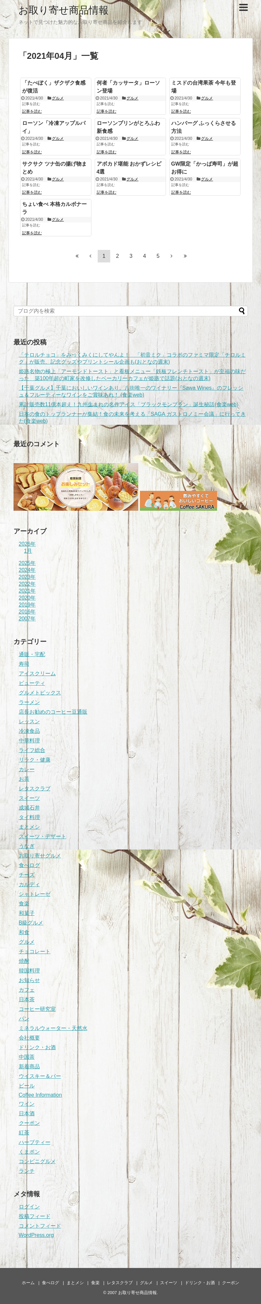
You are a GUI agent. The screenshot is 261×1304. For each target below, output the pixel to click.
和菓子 (27, 913)
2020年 (27, 598)
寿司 (24, 664)
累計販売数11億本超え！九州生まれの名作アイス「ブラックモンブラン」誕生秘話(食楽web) (129, 404)
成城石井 (29, 807)
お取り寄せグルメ (40, 855)
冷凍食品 (29, 731)
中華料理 (29, 740)
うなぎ (27, 846)
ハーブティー (34, 1142)
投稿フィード (34, 1216)
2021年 (27, 591)
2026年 (27, 544)
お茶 (24, 779)
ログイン (29, 1206)
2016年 (27, 611)
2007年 (27, 618)
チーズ (27, 875)
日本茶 (27, 999)
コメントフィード (40, 1226)
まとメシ (29, 827)
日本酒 (27, 1113)
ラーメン (29, 702)
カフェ (27, 990)
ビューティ (32, 683)
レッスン (29, 721)
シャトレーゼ (34, 894)
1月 (28, 551)
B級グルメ (31, 923)
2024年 (27, 570)
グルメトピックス (40, 692)
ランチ (27, 1171)
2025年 (27, 563)
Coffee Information (40, 1095)
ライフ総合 (32, 750)
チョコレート (34, 951)
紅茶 (24, 1132)
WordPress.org (36, 1235)
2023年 (27, 577)
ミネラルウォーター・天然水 (53, 1028)
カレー (27, 769)
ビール (27, 1085)
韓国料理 (29, 970)
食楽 (24, 903)
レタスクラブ (34, 788)
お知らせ (29, 980)
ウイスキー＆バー (40, 1076)
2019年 (27, 605)
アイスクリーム (37, 673)
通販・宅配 (32, 654)
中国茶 (27, 1057)
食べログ (29, 865)
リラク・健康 (34, 760)
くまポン (29, 1152)
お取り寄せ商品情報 (63, 10)
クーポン (29, 1123)
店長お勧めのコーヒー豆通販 (53, 712)
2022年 (27, 584)
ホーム (28, 1282)
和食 (24, 932)
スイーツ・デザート (42, 836)
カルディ (29, 884)
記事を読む (32, 111)
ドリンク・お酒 (37, 1047)
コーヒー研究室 (37, 1009)
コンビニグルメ (37, 1161)
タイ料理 (29, 817)
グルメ (58, 98)
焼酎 (24, 961)
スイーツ (29, 798)
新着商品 (29, 1066)
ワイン (27, 1104)
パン (24, 1018)
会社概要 (29, 1038)
